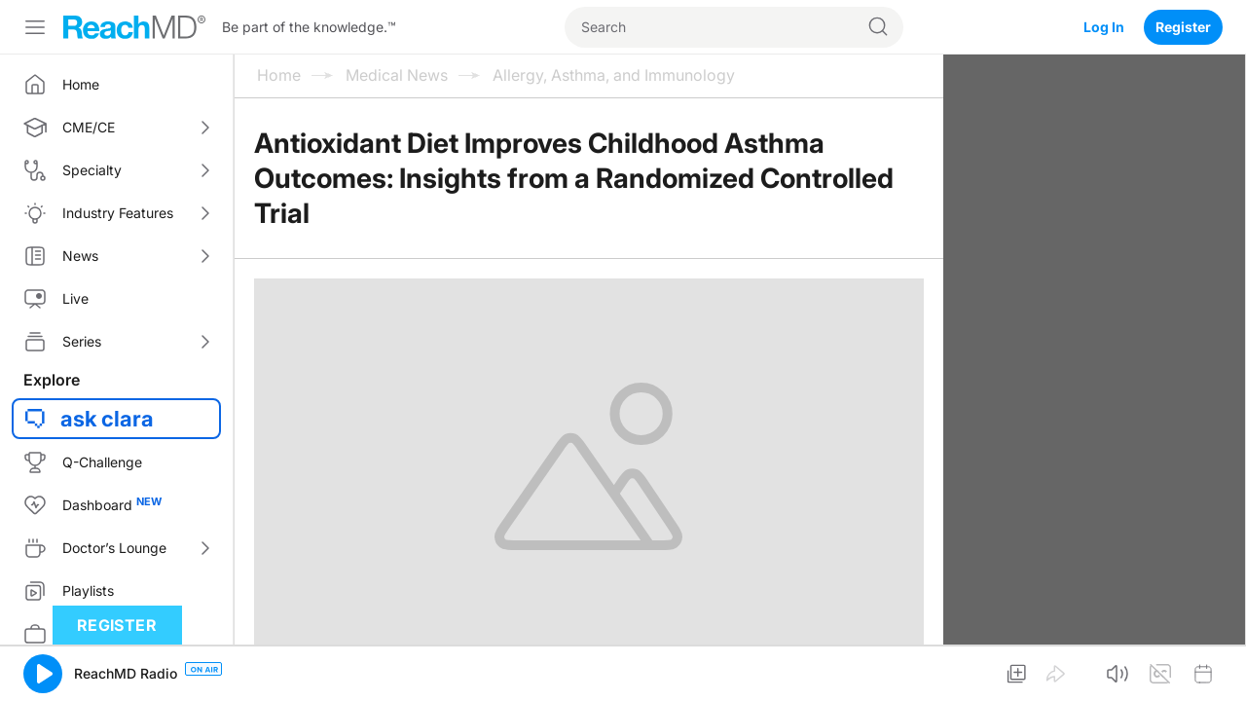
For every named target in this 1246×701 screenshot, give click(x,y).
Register (1183, 26)
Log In (1103, 26)
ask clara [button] (107, 418)
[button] (42, 673)
